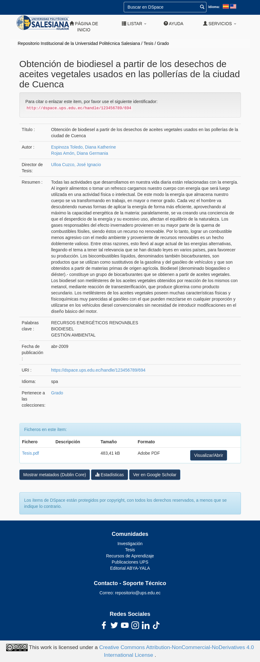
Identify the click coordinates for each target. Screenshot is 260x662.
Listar (134, 23)
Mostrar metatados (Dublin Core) (54, 474)
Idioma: (214, 7)
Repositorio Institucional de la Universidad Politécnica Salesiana (79, 43)
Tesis (149, 43)
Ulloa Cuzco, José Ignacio (76, 164)
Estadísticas (109, 474)
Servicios (219, 23)
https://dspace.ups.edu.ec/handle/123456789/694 (98, 370)
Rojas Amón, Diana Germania (79, 153)
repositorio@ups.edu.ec (138, 592)
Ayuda (173, 23)
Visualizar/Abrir (208, 455)
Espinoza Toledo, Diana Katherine (83, 147)
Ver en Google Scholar (155, 474)
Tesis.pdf (30, 453)
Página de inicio (84, 26)
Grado (163, 43)
